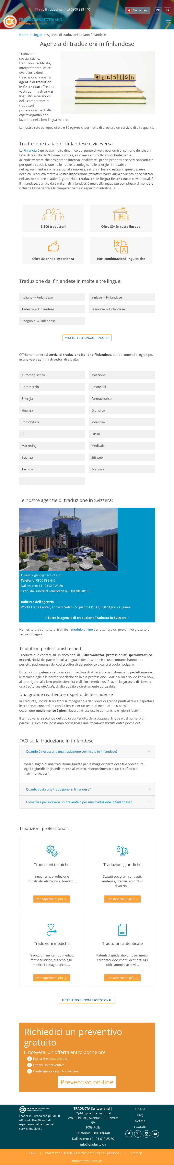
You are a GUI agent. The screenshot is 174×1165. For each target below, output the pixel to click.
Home (23, 35)
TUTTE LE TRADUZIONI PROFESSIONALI (87, 1000)
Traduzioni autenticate (122, 943)
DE (158, 10)
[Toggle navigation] (168, 21)
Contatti (140, 1127)
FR (167, 10)
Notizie (140, 1121)
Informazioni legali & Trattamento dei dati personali (82, 1153)
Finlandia (30, 150)
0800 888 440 (45, 580)
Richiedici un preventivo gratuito (73, 1037)
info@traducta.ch (93, 1144)
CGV (32, 1153)
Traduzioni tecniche (51, 864)
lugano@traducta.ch (46, 575)
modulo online (82, 629)
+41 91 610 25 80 (51, 586)
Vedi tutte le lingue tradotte (87, 338)
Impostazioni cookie (87, 1161)
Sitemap (136, 1153)
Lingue (37, 35)
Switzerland (141, 10)
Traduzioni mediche (52, 943)
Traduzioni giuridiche (122, 864)
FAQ (140, 1115)
